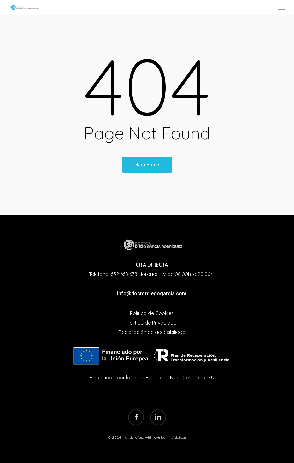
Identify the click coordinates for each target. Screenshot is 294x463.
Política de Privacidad (152, 322)
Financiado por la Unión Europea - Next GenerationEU (152, 377)
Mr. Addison (176, 437)
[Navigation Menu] (281, 7)
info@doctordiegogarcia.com (151, 293)
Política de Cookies (152, 313)
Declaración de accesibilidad (151, 332)
